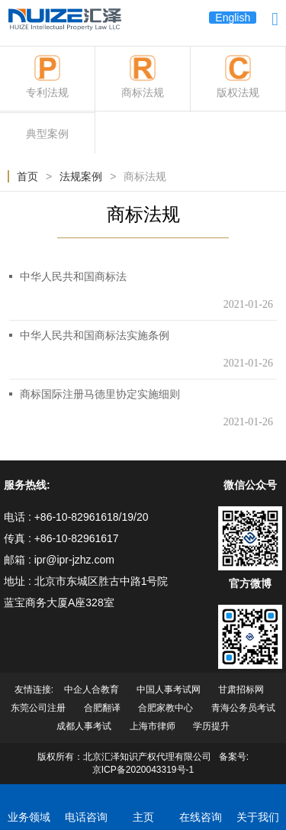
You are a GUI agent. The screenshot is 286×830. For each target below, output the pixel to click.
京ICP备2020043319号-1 (143, 769)
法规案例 (80, 176)
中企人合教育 (91, 689)
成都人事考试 (83, 726)
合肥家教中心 (165, 707)
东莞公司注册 (38, 707)
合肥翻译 (102, 707)
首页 (27, 176)
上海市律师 (154, 726)
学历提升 (211, 726)
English (232, 17)
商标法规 (145, 176)
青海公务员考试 (243, 707)
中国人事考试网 (169, 689)
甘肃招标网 (241, 689)
